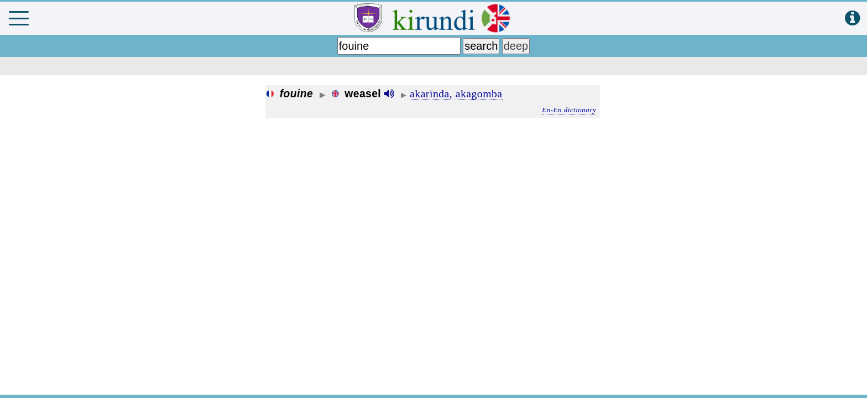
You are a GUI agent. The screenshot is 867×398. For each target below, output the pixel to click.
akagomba (479, 93)
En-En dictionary (569, 110)
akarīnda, (431, 93)
